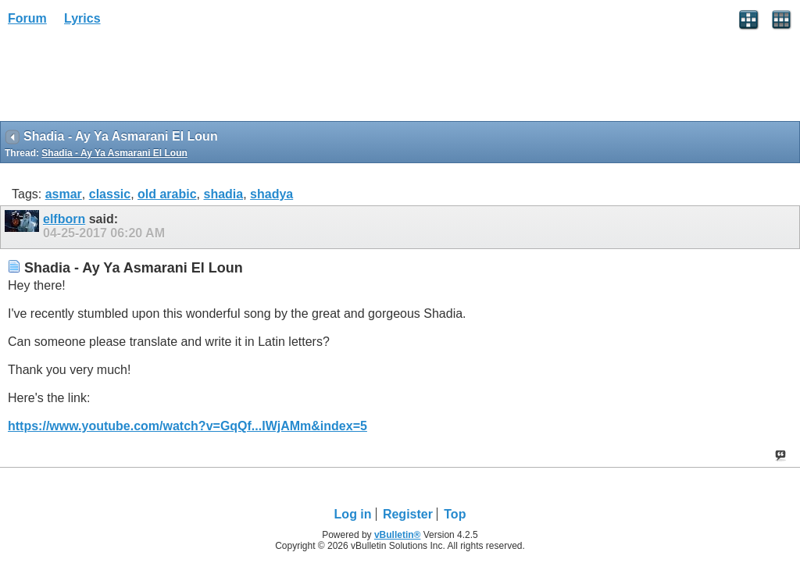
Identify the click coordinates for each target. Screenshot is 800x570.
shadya (271, 194)
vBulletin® (397, 534)
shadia (223, 194)
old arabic (167, 194)
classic (109, 194)
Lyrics (82, 18)
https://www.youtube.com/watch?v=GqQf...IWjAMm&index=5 (187, 426)
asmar (63, 194)
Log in (353, 514)
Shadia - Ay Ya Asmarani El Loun (114, 153)
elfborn (64, 219)
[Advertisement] (125, 79)
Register (408, 514)
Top (455, 514)
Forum (27, 18)
